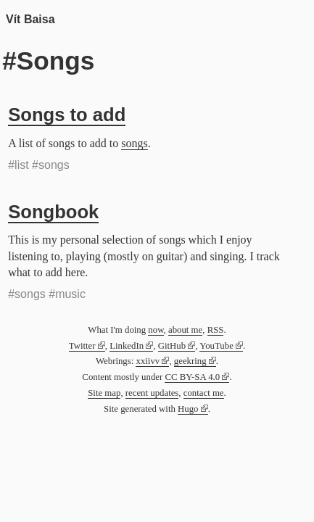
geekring (190, 361)
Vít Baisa (30, 19)
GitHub (172, 346)
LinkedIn (127, 346)
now (155, 330)
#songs (51, 165)
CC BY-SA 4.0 (192, 377)
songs (134, 143)
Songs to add (66, 114)
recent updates (152, 393)
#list (18, 165)
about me (185, 330)
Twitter (82, 346)
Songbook (53, 212)
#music (67, 294)
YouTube (216, 346)
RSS (215, 330)
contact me (203, 393)
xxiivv (148, 361)
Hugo (188, 409)
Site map (104, 393)
